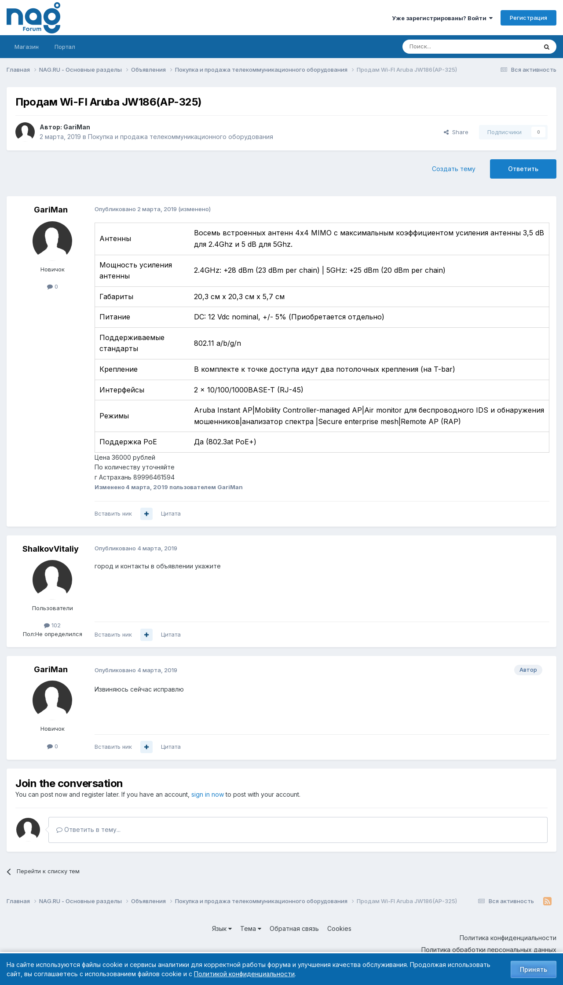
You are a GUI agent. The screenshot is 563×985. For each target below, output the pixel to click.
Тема (250, 928)
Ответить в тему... (88, 829)
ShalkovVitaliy (50, 548)
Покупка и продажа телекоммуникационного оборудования (180, 136)
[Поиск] (445, 47)
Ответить (523, 168)
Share (456, 131)
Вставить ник (113, 513)
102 (52, 625)
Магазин (27, 46)
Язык (222, 928)
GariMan (76, 127)
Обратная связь (294, 928)
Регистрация (528, 17)
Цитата (171, 513)
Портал (65, 46)
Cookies (339, 928)
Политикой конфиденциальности (244, 974)
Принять (533, 969)
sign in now (207, 794)
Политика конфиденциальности (508, 937)
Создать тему (453, 168)
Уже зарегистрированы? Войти (442, 18)
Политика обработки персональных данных (488, 949)
